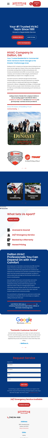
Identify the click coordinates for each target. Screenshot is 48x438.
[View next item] (25, 168)
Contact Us (36, 3)
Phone (9, 379)
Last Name (10, 369)
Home (24, 435)
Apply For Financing (24, 43)
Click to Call (31, 37)
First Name (10, 364)
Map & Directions (24, 428)
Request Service (13, 219)
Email (9, 374)
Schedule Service (18, 37)
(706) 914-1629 (14, 417)
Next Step (24, 385)
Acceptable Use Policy (33, 392)
